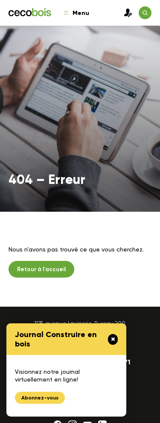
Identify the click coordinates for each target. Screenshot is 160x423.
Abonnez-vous (39, 398)
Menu (76, 13)
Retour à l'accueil (41, 269)
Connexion (125, 13)
